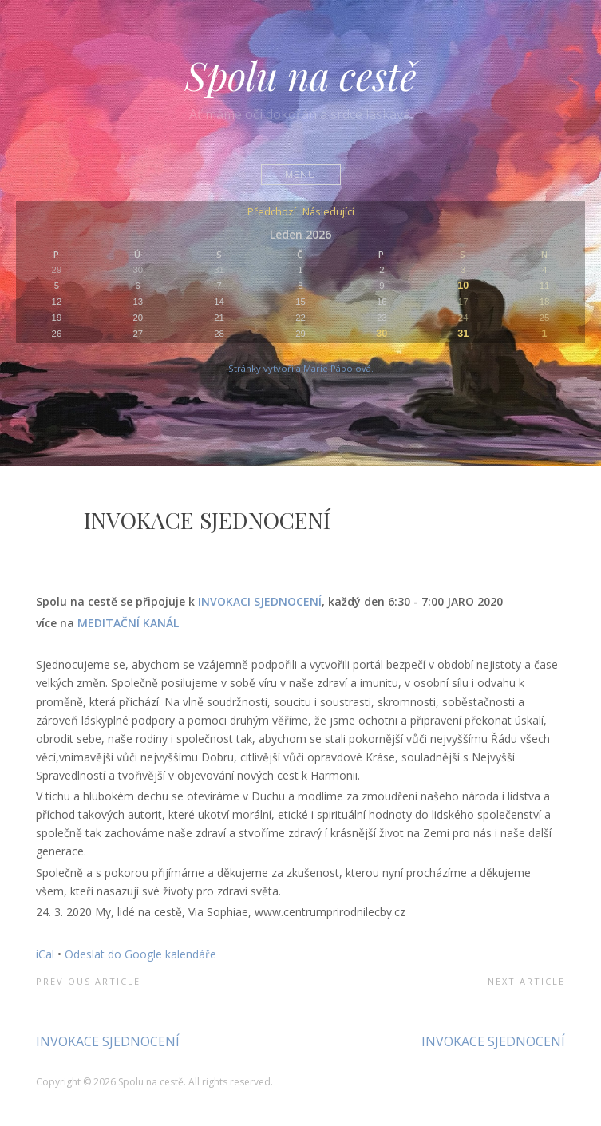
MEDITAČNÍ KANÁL (128, 622)
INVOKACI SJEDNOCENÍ (260, 601)
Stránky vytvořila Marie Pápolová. (301, 368)
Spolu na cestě (301, 75)
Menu (300, 174)
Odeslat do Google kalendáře (140, 954)
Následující (328, 213)
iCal (45, 954)
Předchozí (271, 213)
